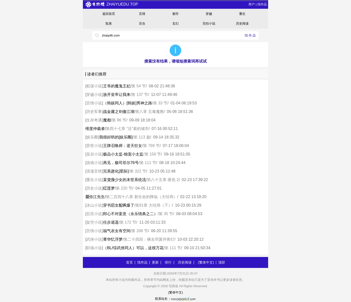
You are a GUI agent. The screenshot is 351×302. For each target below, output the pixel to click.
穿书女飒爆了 (118, 205)
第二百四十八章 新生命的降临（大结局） (141, 197)
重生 (242, 14)
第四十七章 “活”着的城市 (127, 129)
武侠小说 (94, 239)
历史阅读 (242, 23)
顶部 (221, 262)
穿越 (209, 14)
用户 (251, 4)
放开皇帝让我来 (116, 94)
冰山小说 (94, 205)
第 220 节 (124, 188)
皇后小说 (94, 154)
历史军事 (94, 112)
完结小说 (209, 23)
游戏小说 (94, 163)
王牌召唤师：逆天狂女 (122, 146)
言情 (142, 14)
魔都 (107, 120)
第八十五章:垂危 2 (163, 180)
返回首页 (108, 14)
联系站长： (175, 299)
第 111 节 (148, 163)
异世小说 (94, 146)
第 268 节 (139, 231)
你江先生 (95, 197)
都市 (175, 14)
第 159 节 (153, 154)
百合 (142, 23)
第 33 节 (160, 103)
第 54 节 (138, 86)
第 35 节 (166, 214)
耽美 (109, 23)
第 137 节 (139, 94)
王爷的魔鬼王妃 (116, 86)
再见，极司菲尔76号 (121, 163)
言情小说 (94, 103)
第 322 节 (138, 171)
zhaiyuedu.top (111, 4)
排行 (168, 262)
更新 (155, 262)
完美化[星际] (116, 171)
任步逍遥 (111, 222)
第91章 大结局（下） (153, 205)
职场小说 (94, 248)
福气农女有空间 (116, 231)
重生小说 (94, 180)
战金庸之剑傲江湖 (118, 112)
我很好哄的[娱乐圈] (116, 137)
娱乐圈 (92, 137)
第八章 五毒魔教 (149, 112)
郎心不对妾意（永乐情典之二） (130, 214)
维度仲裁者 (95, 129)
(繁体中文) (206, 262)
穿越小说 (94, 94)
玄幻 (175, 23)
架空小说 (94, 222)
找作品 (262, 4)
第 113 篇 (142, 137)
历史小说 (94, 188)
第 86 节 (119, 120)
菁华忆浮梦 (113, 239)
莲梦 (109, 188)
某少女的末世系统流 (124, 180)
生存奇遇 (94, 120)
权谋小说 (94, 86)
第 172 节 (128, 222)
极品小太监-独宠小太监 (123, 154)
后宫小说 (94, 214)
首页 (129, 262)
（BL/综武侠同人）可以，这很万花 (133, 248)
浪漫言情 (94, 171)
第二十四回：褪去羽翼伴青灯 (149, 239)
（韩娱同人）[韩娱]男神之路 (127, 103)
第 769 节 (151, 146)
